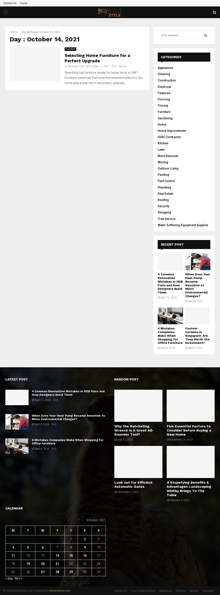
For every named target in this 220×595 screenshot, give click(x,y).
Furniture (70, 49)
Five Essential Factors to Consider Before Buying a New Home (189, 430)
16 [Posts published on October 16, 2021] (85, 555)
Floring (163, 105)
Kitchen (163, 143)
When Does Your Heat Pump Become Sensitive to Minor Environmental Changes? (197, 285)
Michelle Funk (76, 66)
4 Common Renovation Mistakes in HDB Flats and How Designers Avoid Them (170, 283)
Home (23, 3)
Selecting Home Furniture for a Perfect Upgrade (97, 58)
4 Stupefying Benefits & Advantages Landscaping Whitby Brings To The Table (189, 488)
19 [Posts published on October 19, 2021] (28, 563)
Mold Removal (168, 156)
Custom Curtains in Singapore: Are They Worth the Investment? (197, 335)
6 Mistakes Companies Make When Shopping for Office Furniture (170, 335)
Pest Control (166, 181)
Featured (164, 93)
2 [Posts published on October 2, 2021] (85, 539)
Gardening (165, 118)
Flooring (164, 99)
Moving (163, 162)
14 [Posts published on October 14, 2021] (57, 555)
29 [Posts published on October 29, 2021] (71, 572)
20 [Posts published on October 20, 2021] (42, 563)
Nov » (18, 578)
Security (163, 206)
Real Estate (165, 193)
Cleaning (164, 74)
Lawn (161, 149)
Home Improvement (172, 130)
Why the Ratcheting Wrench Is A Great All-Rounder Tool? (134, 430)
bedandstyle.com (60, 590)
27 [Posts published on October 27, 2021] (42, 572)
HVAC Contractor (169, 137)
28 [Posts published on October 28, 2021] (57, 572)
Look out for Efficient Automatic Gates (133, 484)
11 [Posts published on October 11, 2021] (13, 555)
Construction (167, 80)
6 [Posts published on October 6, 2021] (43, 547)
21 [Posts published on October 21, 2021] (57, 563)
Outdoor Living (168, 168)
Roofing (163, 200)
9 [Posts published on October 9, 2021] (85, 547)
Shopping (164, 212)
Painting (163, 174)
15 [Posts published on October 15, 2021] (71, 555)
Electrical (164, 87)
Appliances (165, 68)
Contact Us (10, 3)
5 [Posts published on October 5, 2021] (28, 547)
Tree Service (167, 219)
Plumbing (164, 187)
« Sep (9, 578)
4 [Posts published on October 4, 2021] (13, 547)
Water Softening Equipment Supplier (183, 225)
